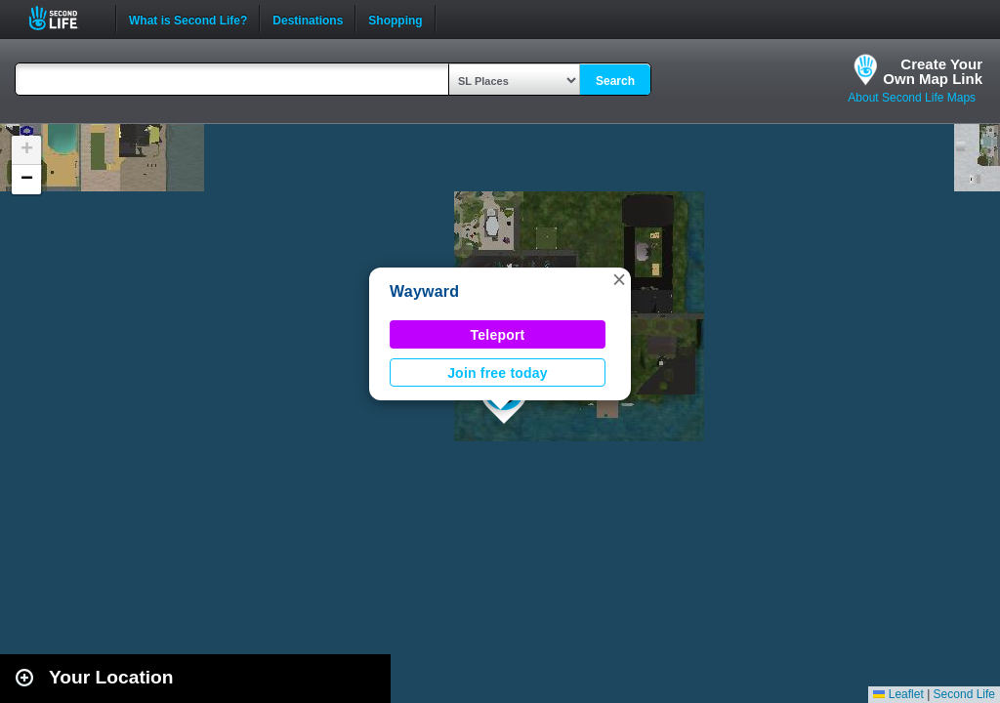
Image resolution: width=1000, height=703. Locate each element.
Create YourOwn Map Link (932, 71)
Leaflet (898, 694)
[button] (619, 279)
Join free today (497, 373)
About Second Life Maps (912, 97)
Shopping (395, 18)
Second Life (64, 18)
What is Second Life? (188, 18)
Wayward (424, 291)
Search (615, 81)
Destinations (307, 18)
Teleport (498, 335)
